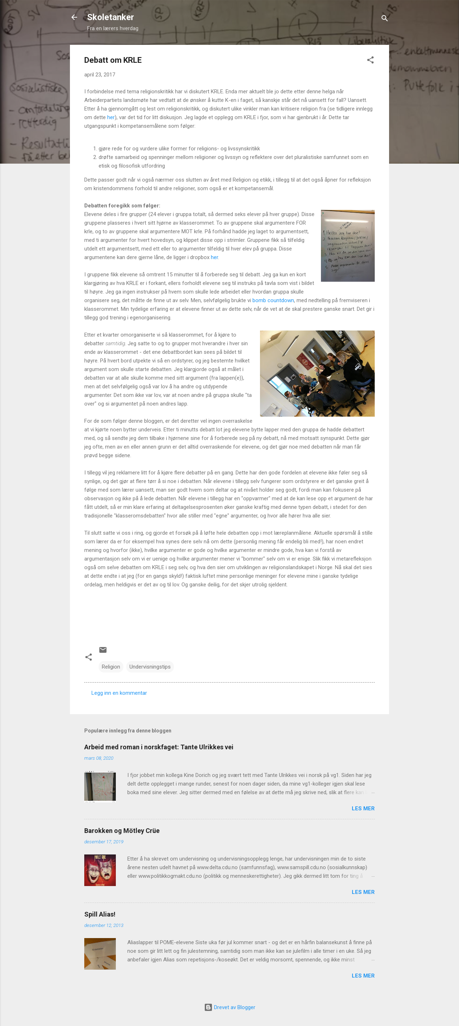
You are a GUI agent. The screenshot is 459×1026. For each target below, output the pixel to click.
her (111, 117)
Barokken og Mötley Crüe (122, 830)
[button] (370, 61)
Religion (111, 667)
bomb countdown (273, 300)
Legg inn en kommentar (119, 693)
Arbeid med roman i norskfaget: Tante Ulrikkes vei (158, 747)
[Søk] (384, 20)
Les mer (363, 808)
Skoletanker (110, 17)
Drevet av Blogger (229, 1007)
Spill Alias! (99, 914)
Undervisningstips (150, 667)
